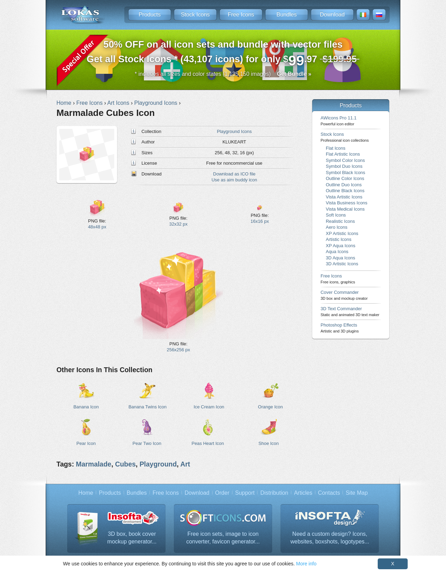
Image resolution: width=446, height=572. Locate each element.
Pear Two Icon (146, 443)
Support (245, 493)
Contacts (329, 493)
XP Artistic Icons (342, 233)
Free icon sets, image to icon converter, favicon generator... (223, 537)
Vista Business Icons (346, 202)
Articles (303, 493)
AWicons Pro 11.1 (338, 120)
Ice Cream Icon (209, 406)
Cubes (125, 464)
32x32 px (178, 224)
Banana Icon (86, 406)
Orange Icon (270, 406)
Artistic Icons (338, 239)
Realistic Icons (340, 221)
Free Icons (241, 14)
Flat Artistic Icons (343, 154)
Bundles (287, 14)
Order (222, 493)
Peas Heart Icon (208, 443)
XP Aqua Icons (340, 245)
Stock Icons (195, 14)
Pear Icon (85, 443)
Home (85, 493)
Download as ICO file (234, 174)
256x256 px (178, 349)
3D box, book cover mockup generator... (131, 537)
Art (185, 464)
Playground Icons (234, 131)
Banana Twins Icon (148, 406)
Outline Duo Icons (344, 184)
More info (306, 563)
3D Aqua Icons (340, 257)
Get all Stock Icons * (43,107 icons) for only (223, 54)
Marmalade (94, 464)
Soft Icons (336, 215)
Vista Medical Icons (345, 209)
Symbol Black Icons (345, 172)
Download (332, 14)
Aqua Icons (337, 251)
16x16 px (260, 221)
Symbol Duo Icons (344, 166)
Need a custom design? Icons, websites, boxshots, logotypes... (330, 537)
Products (150, 14)
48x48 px (97, 226)
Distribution (274, 493)
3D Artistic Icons (342, 263)
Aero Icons (336, 227)
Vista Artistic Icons (344, 196)
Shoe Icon (269, 443)
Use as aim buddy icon (234, 179)
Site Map (357, 493)
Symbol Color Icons (345, 160)
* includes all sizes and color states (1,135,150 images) (223, 74)
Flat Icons (335, 148)
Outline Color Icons (345, 178)
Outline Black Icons (345, 190)
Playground (158, 464)
